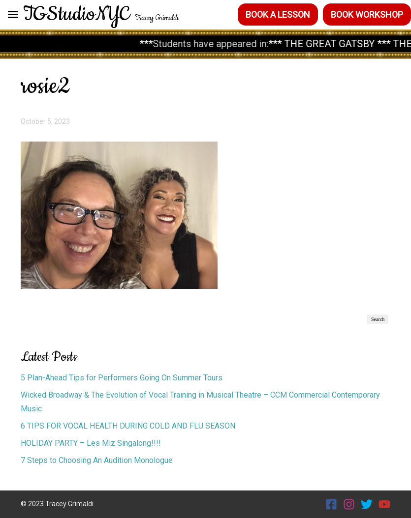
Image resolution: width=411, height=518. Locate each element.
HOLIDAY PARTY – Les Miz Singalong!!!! (91, 443)
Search (377, 319)
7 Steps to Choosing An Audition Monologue (98, 460)
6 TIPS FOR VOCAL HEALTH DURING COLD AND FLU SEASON (128, 426)
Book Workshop (367, 14)
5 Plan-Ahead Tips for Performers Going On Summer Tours (121, 377)
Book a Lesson (278, 14)
